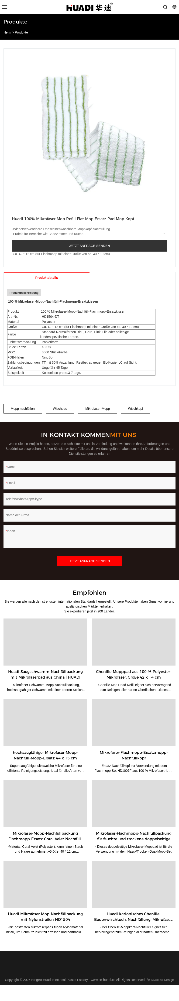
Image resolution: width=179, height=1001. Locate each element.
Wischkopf (135, 408)
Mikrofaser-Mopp (97, 408)
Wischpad (60, 408)
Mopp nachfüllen (23, 408)
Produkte (21, 32)
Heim (7, 32)
